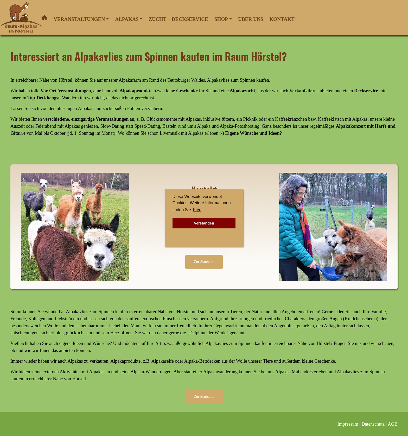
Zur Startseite (204, 262)
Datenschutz (373, 424)
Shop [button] (221, 19)
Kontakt (282, 19)
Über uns (250, 19)
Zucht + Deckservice (178, 19)
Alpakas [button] (126, 19)
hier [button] (197, 210)
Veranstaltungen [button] (79, 19)
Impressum (347, 424)
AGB (393, 424)
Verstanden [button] (204, 223)
